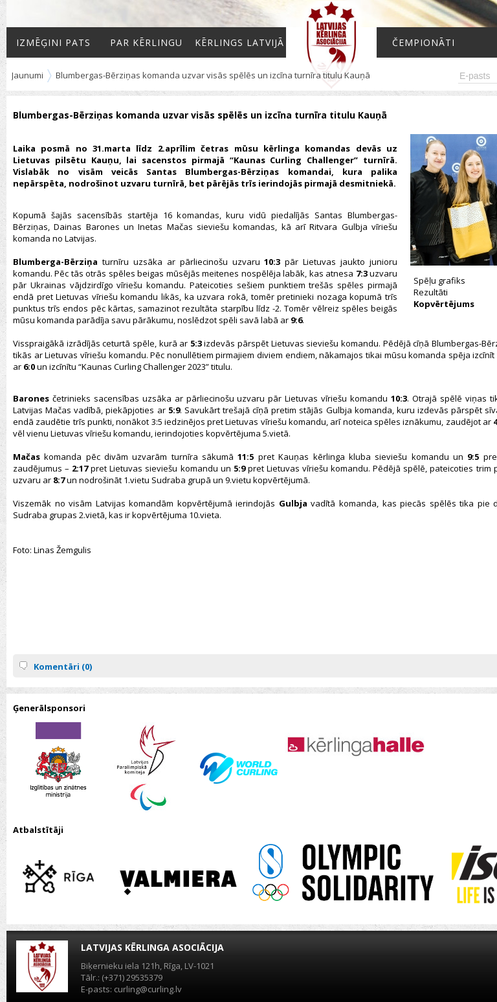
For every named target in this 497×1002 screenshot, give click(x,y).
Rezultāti (431, 292)
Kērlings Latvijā (239, 42)
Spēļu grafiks (439, 280)
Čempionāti (423, 42)
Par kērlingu (146, 42)
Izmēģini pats (53, 42)
